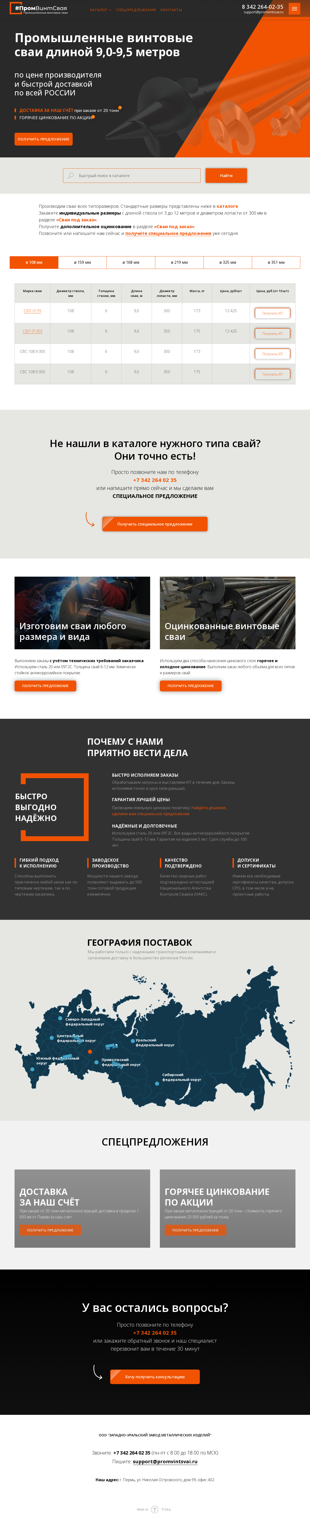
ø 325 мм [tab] (227, 262)
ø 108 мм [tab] (34, 262)
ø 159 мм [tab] (82, 262)
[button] (44, 139)
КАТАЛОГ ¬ (100, 10)
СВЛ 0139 (32, 310)
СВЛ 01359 (32, 331)
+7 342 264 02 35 (131, 1452)
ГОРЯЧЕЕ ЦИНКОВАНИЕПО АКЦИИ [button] (222, 1212)
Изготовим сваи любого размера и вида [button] (72, 631)
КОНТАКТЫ (171, 10)
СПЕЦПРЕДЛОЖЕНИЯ (136, 10)
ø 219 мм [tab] (179, 262)
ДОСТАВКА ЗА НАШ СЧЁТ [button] (54, 1212)
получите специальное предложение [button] (168, 233)
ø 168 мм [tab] (131, 262)
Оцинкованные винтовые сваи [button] (222, 631)
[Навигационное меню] (294, 8)
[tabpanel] (155, 343)
